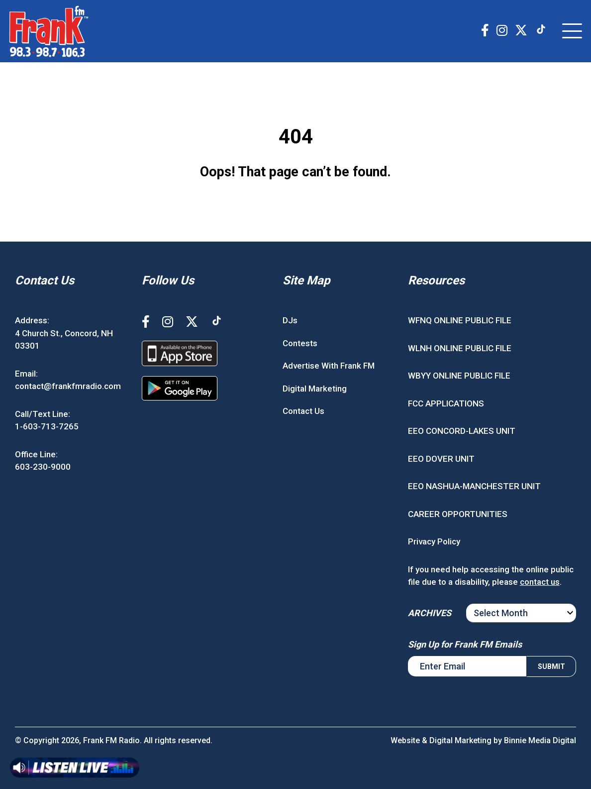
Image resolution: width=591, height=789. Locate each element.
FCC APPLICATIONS (446, 403)
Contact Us (303, 411)
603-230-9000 (43, 467)
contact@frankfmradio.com (68, 386)
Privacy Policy (434, 541)
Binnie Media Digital (540, 740)
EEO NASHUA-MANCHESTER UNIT (474, 486)
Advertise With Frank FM (329, 366)
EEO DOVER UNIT (441, 459)
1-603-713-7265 (47, 426)
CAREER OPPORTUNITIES (457, 514)
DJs (290, 320)
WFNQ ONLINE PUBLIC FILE (459, 320)
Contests (300, 343)
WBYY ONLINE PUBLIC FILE (459, 376)
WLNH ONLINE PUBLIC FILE (459, 348)
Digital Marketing (315, 389)
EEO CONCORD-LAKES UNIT (461, 431)
